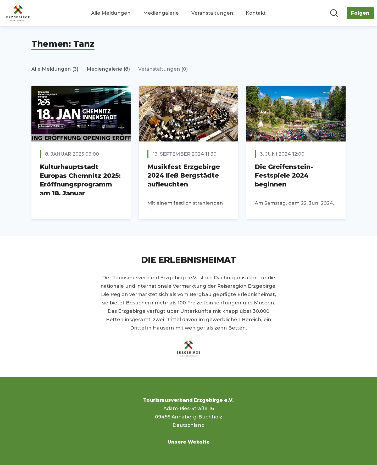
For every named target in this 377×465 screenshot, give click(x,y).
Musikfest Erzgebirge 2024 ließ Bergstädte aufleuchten (183, 175)
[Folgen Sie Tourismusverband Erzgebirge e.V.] (360, 13)
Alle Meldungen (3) (54, 69)
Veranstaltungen (212, 13)
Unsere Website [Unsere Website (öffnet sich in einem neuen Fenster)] (189, 442)
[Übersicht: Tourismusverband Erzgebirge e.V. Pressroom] (18, 13)
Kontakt (256, 13)
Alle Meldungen (111, 13)
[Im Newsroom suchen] (334, 13)
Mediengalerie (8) (108, 69)
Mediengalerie (161, 13)
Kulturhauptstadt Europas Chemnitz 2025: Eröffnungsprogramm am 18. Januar (80, 180)
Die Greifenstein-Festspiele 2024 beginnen (284, 175)
